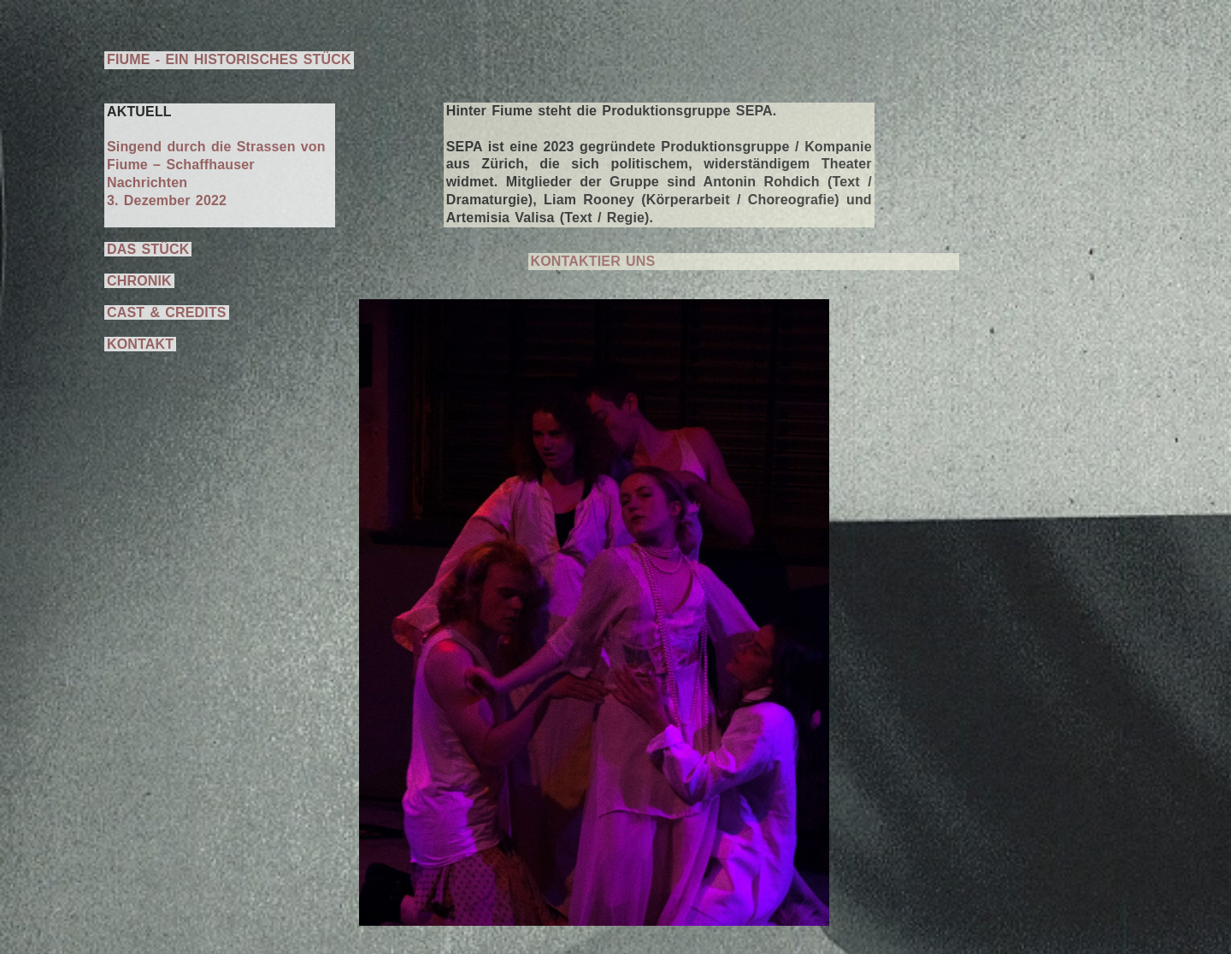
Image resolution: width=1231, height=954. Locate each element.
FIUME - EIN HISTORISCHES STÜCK (229, 59)
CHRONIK (139, 281)
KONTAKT (140, 344)
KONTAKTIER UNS (593, 261)
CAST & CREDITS (167, 312)
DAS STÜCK (148, 249)
